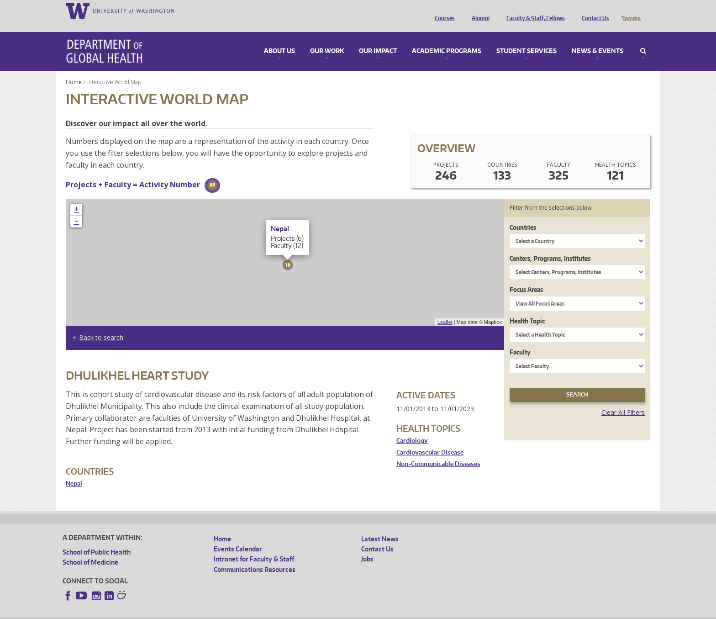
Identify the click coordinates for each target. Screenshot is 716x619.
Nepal (74, 470)
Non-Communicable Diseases (438, 451)
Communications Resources (254, 557)
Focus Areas (526, 276)
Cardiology (412, 427)
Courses (442, 10)
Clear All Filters (623, 399)
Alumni (478, 10)
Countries (523, 214)
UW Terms (220, 611)
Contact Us (593, 10)
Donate (631, 10)
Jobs (367, 546)
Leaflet (445, 309)
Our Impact (378, 38)
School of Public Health (97, 539)
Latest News (380, 526)
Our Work (327, 38)
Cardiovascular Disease (429, 439)
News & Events (597, 38)
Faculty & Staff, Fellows (533, 10)
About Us (279, 38)
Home (74, 69)
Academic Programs (446, 38)
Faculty (520, 339)
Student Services (526, 38)
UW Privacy (183, 611)
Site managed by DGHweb (275, 611)
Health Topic (527, 308)
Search (643, 38)
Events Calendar (238, 536)
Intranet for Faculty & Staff (254, 546)
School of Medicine (90, 549)
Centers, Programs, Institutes (550, 245)
